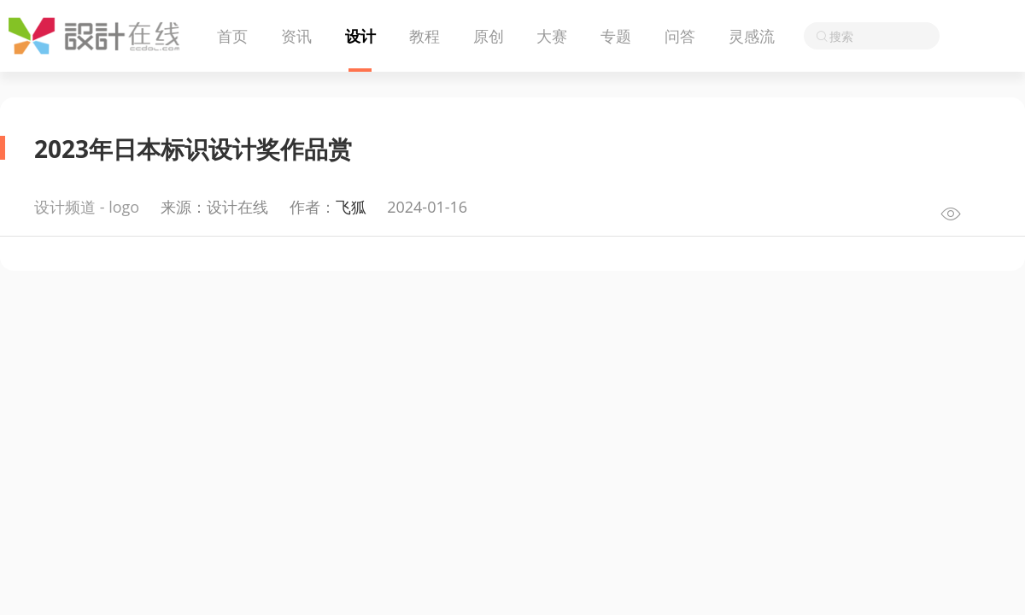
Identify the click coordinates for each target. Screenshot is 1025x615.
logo (123, 206)
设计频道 (65, 206)
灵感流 (752, 36)
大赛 (551, 36)
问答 (680, 36)
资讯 (296, 36)
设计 (360, 36)
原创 (488, 36)
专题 (615, 36)
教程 (424, 36)
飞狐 (351, 206)
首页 (232, 36)
